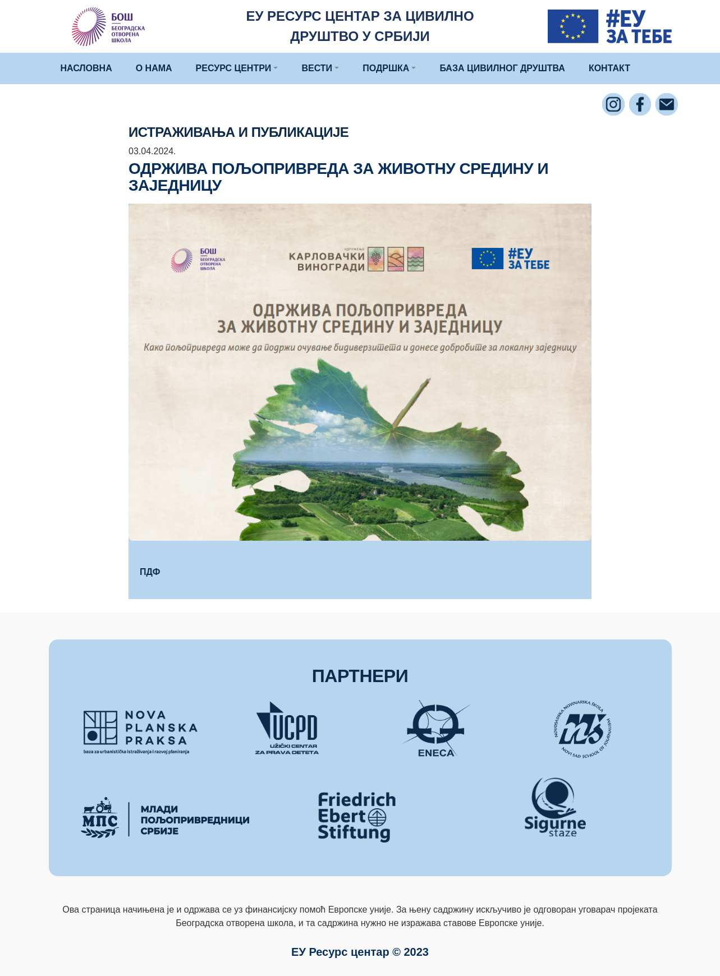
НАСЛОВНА (86, 68)
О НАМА (154, 68)
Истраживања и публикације (238, 132)
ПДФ (150, 572)
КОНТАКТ (609, 68)
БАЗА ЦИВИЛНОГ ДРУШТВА (502, 68)
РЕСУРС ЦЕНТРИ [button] (234, 68)
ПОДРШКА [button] (386, 68)
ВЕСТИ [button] (316, 68)
